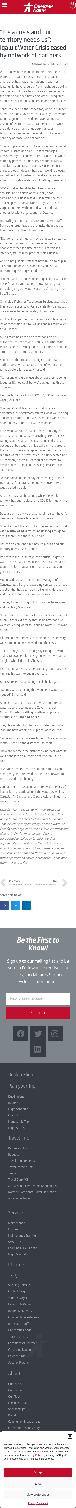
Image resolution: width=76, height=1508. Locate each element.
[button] (70, 1436)
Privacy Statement (38, 1503)
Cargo (11, 1275)
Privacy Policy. (34, 1455)
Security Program (19, 1363)
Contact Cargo (17, 1291)
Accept (38, 1472)
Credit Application (19, 1350)
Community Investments (23, 1317)
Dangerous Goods (19, 1330)
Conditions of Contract (22, 1343)
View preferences (38, 1494)
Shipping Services (19, 1285)
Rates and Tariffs (19, 1324)
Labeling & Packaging (22, 1304)
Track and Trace (18, 1337)
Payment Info (17, 1356)
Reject (38, 1483)
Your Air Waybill (18, 1298)
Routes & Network (20, 1311)
